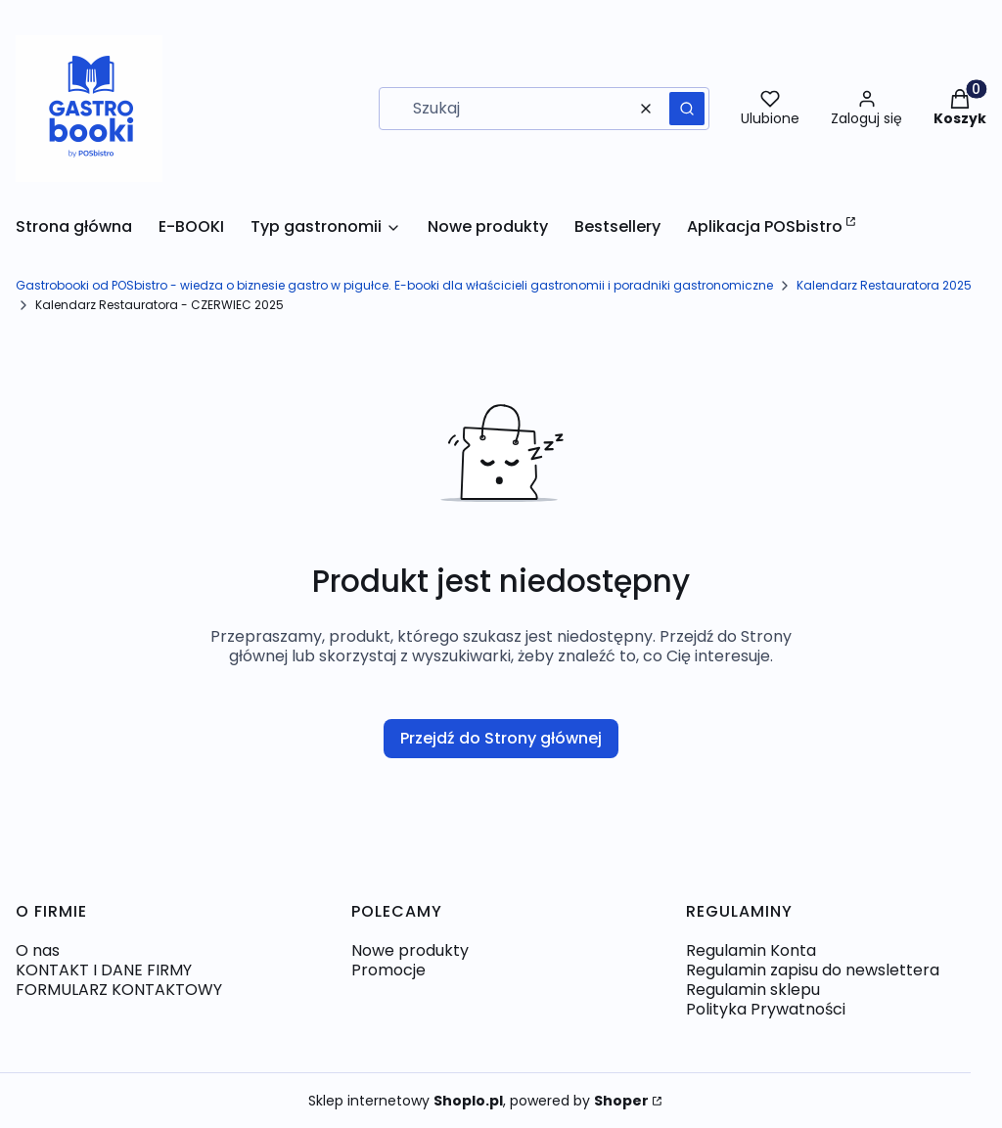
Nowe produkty (410, 950)
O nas (38, 950)
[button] (687, 108)
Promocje (388, 970)
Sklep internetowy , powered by (478, 1100)
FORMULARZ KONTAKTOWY (119, 989)
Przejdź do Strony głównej (501, 738)
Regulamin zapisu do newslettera (812, 970)
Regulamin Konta (751, 950)
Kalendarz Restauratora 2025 (884, 285)
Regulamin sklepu (753, 989)
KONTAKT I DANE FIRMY (104, 970)
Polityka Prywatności (765, 1009)
